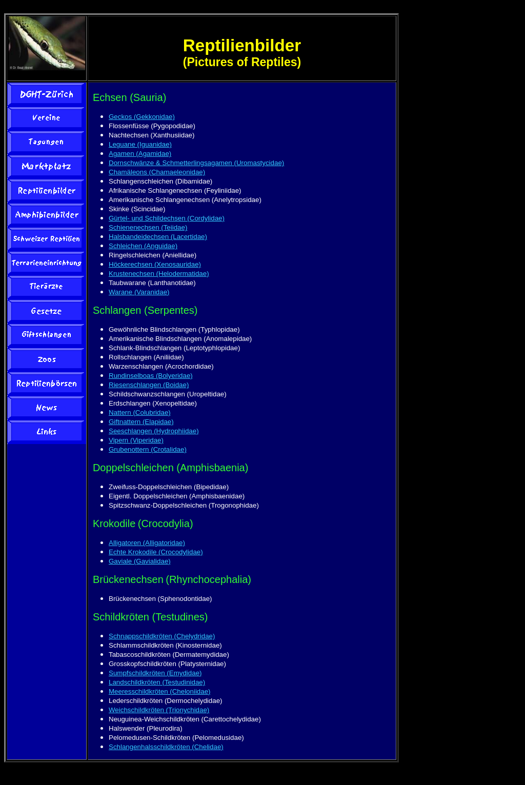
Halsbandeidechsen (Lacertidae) (158, 236)
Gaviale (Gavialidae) (140, 561)
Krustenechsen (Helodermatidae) (159, 273)
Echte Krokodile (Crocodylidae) (156, 552)
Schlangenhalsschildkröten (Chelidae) (166, 747)
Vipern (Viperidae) (136, 440)
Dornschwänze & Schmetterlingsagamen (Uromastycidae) (196, 163)
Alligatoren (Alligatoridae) (147, 543)
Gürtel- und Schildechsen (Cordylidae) (167, 218)
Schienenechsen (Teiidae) (148, 227)
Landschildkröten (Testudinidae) (157, 682)
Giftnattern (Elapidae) (141, 422)
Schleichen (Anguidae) (143, 246)
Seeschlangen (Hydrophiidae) (154, 431)
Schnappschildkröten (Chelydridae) (162, 636)
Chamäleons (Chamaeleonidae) (157, 172)
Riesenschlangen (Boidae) (149, 385)
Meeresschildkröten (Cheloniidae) (160, 691)
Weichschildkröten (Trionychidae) (159, 710)
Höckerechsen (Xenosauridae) (155, 264)
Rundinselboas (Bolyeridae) (151, 375)
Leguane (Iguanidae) (140, 144)
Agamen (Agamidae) (140, 153)
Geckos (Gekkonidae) (142, 116)
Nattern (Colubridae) (140, 412)
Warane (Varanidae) (139, 292)
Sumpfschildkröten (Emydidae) (155, 673)
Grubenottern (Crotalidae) (148, 449)
